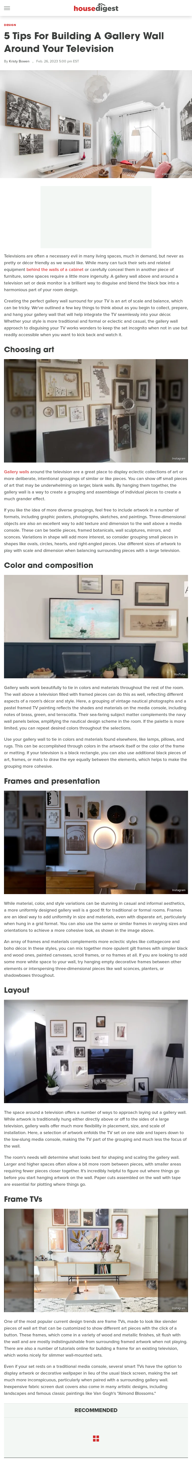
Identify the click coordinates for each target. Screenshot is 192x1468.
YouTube (180, 674)
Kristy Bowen (19, 61)
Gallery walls (16, 472)
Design (10, 25)
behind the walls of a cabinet (55, 269)
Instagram (179, 458)
